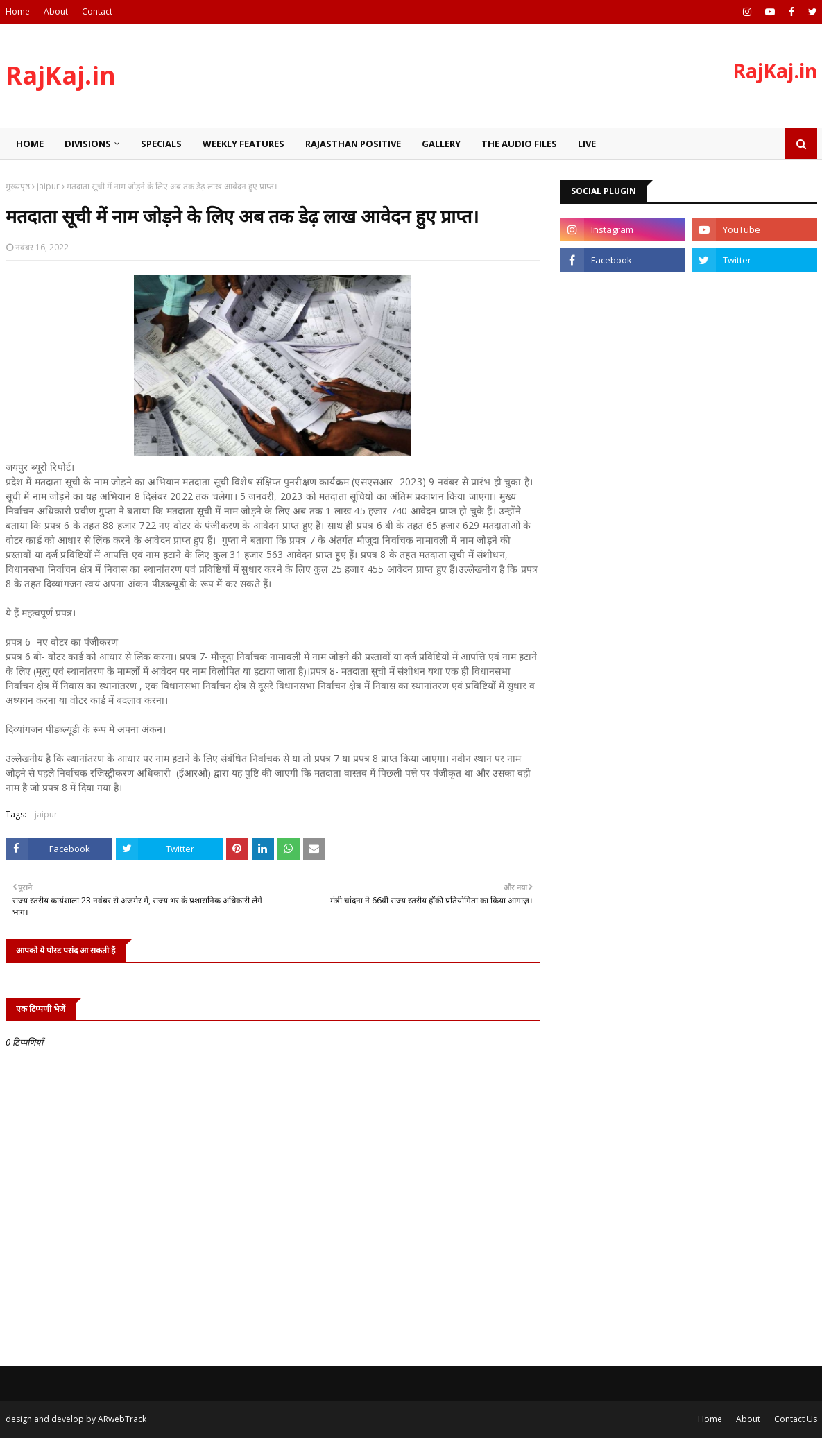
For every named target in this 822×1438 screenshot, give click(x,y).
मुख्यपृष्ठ (18, 186)
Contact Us (795, 1419)
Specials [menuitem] (161, 143)
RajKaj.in (61, 75)
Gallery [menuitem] (441, 143)
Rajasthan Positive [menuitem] (353, 143)
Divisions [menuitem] (88, 143)
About (56, 11)
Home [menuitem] (30, 143)
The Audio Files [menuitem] (519, 143)
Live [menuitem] (587, 143)
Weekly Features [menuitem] (243, 143)
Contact (97, 11)
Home (18, 11)
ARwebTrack (122, 1419)
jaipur (48, 186)
